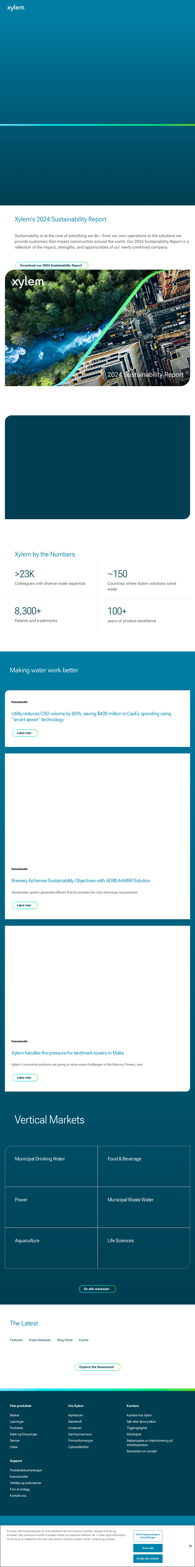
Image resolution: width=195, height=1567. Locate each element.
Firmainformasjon (80, 1441)
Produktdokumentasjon (26, 1470)
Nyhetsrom (75, 1415)
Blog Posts (65, 1346)
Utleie (14, 1447)
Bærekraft (75, 1422)
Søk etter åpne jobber (141, 1422)
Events (84, 1346)
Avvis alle (148, 1548)
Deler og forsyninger (23, 1434)
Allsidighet (134, 1434)
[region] (97, 1546)
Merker (14, 1415)
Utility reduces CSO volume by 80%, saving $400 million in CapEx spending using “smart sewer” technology (59, 719)
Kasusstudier (19, 1476)
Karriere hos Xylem (139, 1415)
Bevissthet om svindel (141, 1451)
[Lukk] (190, 1545)
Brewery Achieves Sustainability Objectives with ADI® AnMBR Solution (80, 886)
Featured (16, 1346)
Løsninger (17, 1422)
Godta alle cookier (148, 1558)
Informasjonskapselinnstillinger (148, 1536)
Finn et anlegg (20, 1489)
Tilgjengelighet (137, 1428)
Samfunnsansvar (80, 1434)
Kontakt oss (18, 1496)
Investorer (75, 1428)
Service (14, 1441)
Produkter (16, 1428)
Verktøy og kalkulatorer (25, 1483)
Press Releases (40, 1346)
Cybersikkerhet (78, 1447)
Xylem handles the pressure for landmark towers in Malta (67, 1058)
